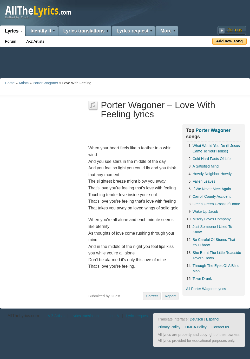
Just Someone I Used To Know (212, 229)
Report (170, 296)
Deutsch (196, 319)
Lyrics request (132, 31)
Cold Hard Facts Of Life (212, 159)
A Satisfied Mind (206, 166)
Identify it (40, 31)
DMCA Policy (196, 327)
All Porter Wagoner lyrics (206, 289)
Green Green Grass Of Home (216, 204)
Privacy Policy (169, 327)
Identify (113, 316)
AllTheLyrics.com (23, 315)
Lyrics (11, 31)
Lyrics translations (83, 31)
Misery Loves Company (212, 219)
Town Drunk (202, 279)
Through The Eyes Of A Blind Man (216, 268)
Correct (152, 296)
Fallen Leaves (204, 181)
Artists (23, 83)
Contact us (220, 327)
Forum (10, 41)
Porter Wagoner (45, 83)
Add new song (229, 41)
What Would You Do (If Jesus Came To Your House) (216, 148)
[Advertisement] (125, 61)
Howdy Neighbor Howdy (212, 174)
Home (10, 83)
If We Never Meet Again (212, 189)
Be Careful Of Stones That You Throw (214, 242)
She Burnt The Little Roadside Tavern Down (217, 255)
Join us (234, 30)
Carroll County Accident (212, 196)
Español (212, 319)
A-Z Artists (35, 41)
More (166, 31)
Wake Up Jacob (205, 211)
